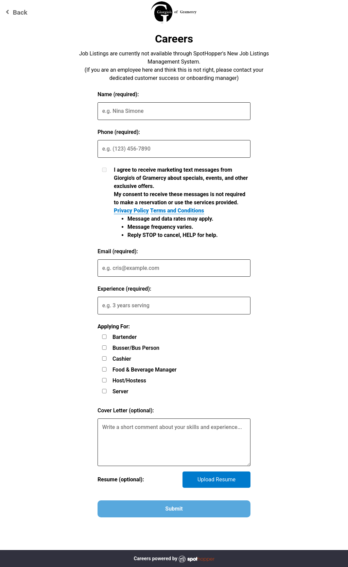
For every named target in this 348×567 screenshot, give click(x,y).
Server (120, 391)
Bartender (124, 337)
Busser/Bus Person (135, 348)
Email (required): (118, 251)
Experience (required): (124, 289)
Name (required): (118, 94)
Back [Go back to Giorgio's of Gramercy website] (15, 12)
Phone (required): (119, 132)
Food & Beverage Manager (144, 369)
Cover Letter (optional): (126, 410)
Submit (173, 508)
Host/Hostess (129, 380)
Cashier (121, 359)
